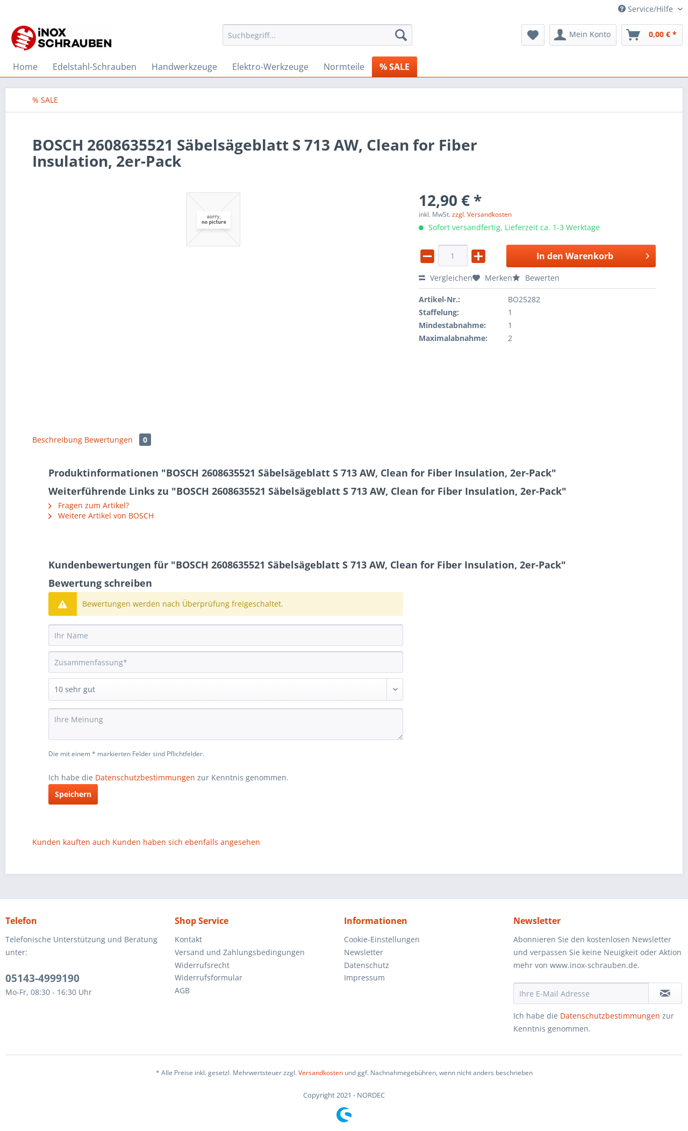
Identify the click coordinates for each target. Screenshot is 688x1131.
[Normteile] (344, 66)
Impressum (364, 977)
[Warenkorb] (652, 35)
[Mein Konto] (583, 35)
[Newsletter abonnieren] (665, 993)
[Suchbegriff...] (317, 35)
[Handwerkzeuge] (184, 66)
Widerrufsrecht (202, 965)
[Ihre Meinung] (225, 724)
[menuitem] (317, 40)
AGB (182, 990)
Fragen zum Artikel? (88, 505)
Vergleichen (445, 278)
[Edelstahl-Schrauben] (94, 66)
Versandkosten (320, 1072)
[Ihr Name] (225, 635)
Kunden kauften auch (71, 842)
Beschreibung (57, 440)
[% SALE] (394, 66)
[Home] (25, 66)
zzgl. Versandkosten (482, 214)
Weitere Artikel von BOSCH (101, 515)
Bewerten (536, 278)
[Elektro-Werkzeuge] (270, 66)
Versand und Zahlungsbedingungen (240, 952)
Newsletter (363, 952)
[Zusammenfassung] (225, 662)
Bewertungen (117, 440)
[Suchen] (401, 35)
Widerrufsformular (208, 977)
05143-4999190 (42, 978)
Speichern (73, 794)
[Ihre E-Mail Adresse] (581, 993)
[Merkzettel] (532, 35)
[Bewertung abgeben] (225, 689)
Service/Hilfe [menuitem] (646, 9)
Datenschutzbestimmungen (145, 777)
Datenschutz (366, 965)
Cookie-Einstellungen (382, 939)
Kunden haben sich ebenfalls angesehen (186, 842)
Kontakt (188, 939)
